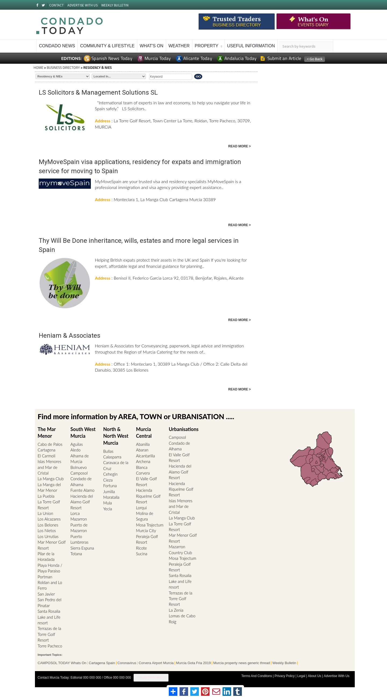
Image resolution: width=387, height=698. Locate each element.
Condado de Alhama (81, 481)
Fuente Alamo (82, 490)
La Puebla (46, 496)
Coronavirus (126, 663)
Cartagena (46, 449)
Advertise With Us (336, 676)
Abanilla (143, 444)
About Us (314, 676)
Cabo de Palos (50, 444)
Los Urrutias (48, 536)
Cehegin (110, 474)
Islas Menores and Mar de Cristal (49, 467)
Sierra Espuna (82, 548)
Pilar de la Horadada (46, 556)
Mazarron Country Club (180, 549)
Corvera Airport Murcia (156, 663)
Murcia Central (144, 432)
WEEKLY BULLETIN (114, 5)
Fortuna (110, 485)
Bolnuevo (78, 467)
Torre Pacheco (50, 645)
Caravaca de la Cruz (115, 465)
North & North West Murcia (115, 436)
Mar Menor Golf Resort (52, 545)
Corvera (143, 473)
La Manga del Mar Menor (49, 487)
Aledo (75, 449)
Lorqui (141, 507)
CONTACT (56, 5)
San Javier (46, 594)
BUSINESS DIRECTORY (63, 67)
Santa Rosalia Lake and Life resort (49, 617)
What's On (151, 46)
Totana (76, 553)
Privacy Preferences (151, 677)
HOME (38, 67)
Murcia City (146, 530)
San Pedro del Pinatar (50, 602)
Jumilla (109, 491)
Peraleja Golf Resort (147, 539)
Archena (143, 461)
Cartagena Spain (102, 663)
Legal (301, 676)
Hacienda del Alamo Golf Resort (81, 502)
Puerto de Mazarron (79, 527)
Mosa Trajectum (149, 524)
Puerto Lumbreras (79, 539)
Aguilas (76, 444)
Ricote (141, 548)
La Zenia (176, 610)
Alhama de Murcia (79, 458)
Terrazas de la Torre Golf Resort (49, 634)
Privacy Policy (285, 676)
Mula (107, 502)
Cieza (108, 480)
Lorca (75, 513)
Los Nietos (47, 530)
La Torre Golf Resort (49, 504)
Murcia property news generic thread (241, 663)
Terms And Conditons (256, 676)
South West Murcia (82, 432)
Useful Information (251, 46)
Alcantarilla (145, 455)
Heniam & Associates (69, 335)
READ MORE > (239, 146)
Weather (179, 46)
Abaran (142, 449)
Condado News (57, 46)
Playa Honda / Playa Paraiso (50, 568)
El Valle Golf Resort (146, 481)
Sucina (141, 553)
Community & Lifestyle (107, 46)
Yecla (107, 508)
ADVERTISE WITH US (82, 5)
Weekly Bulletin (284, 663)
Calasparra (112, 456)
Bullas (108, 451)
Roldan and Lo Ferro (50, 585)
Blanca (141, 467)
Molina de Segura (144, 516)
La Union (45, 513)
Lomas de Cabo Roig (182, 618)
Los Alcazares (49, 519)
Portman (45, 576)
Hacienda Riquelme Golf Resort (148, 496)
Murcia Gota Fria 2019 (193, 663)
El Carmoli (46, 455)
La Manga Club (51, 478)
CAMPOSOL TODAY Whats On (62, 663)
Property (206, 46)
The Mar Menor (47, 432)
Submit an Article (281, 58)
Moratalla (111, 497)
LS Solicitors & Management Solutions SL (98, 92)
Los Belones (48, 524)
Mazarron (78, 519)
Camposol (79, 473)
